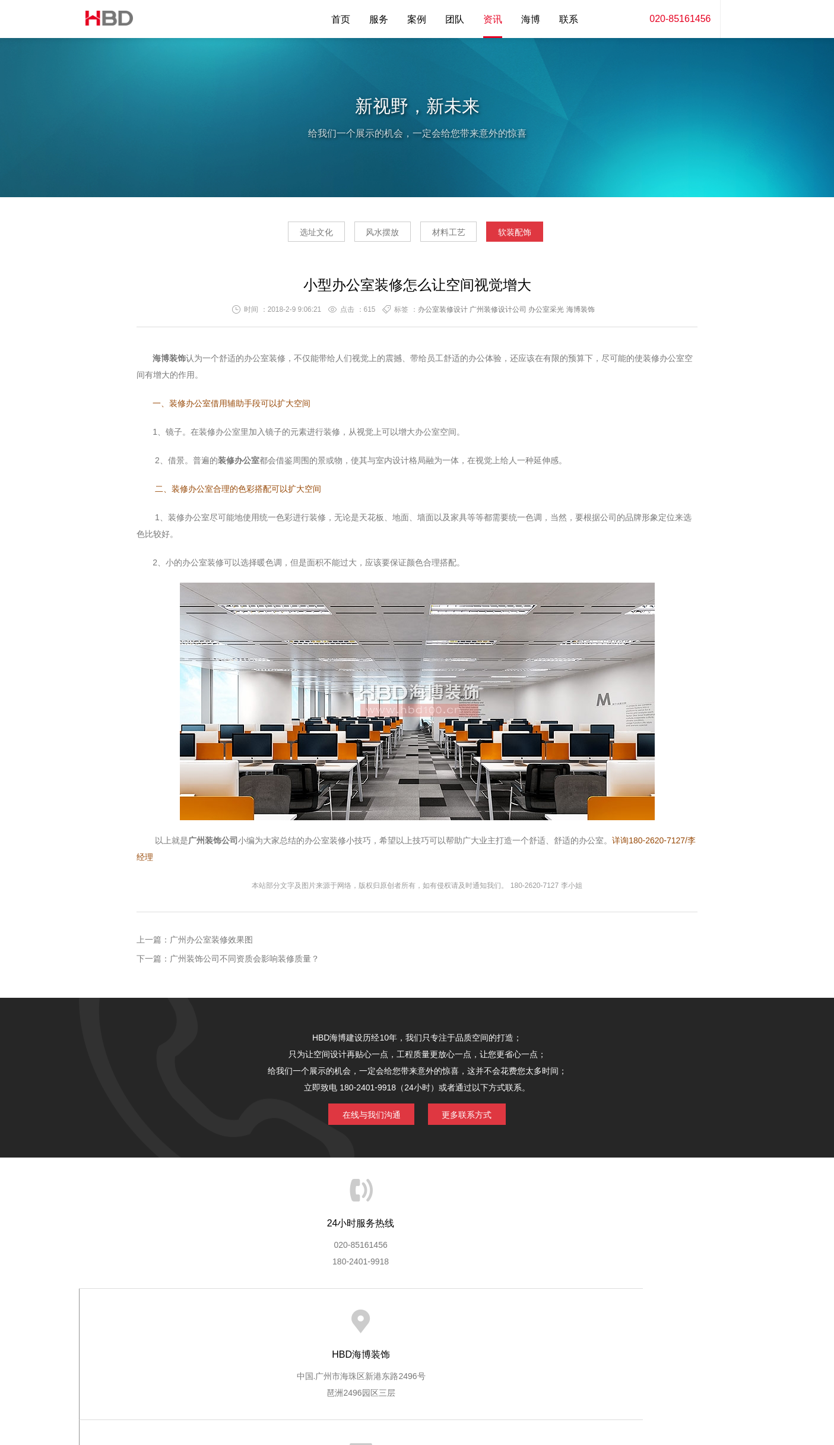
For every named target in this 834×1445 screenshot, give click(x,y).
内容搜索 (738, 19)
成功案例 (464, 1323)
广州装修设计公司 (498, 313)
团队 (454, 19)
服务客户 (416, 1323)
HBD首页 (171, 1323)
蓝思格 (523, 1384)
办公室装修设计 (443, 313)
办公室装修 (265, 361)
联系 (568, 19)
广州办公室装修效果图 (211, 943)
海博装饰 (105, 19)
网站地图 (660, 1323)
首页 (340, 19)
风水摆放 (374, 235)
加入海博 (562, 1323)
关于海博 (220, 1323)
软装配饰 (540, 235)
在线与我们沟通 (365, 1116)
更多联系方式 (474, 1116)
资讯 (492, 19)
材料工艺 (457, 235)
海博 (530, 19)
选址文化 (290, 235)
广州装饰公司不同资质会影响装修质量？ (244, 962)
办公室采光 (546, 313)
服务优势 (318, 1323)
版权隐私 (514, 1323)
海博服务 (269, 1323)
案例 (416, 19)
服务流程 (366, 1323)
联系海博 (611, 1323)
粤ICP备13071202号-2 (416, 1401)
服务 (378, 19)
